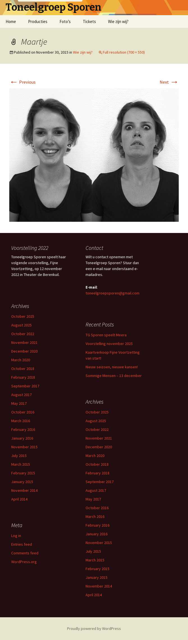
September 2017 (25, 385)
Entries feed (21, 544)
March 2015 (20, 464)
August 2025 (21, 325)
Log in (16, 535)
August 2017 (21, 394)
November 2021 (24, 342)
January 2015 (22, 481)
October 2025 (22, 316)
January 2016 (22, 438)
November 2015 (24, 446)
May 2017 (19, 403)
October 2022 (22, 333)
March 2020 (20, 359)
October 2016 (22, 412)
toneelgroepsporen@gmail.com (112, 293)
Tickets (89, 21)
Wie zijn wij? (118, 21)
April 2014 (19, 499)
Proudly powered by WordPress (94, 628)
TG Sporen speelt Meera (106, 334)
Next (169, 82)
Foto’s (65, 21)
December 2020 (24, 351)
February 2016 (23, 429)
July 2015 (19, 455)
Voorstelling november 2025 (109, 343)
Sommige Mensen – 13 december (114, 375)
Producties (37, 21)
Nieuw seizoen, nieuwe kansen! (112, 366)
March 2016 (20, 420)
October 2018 (22, 368)
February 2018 (23, 377)
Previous (22, 82)
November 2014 (24, 490)
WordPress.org (24, 561)
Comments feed (24, 553)
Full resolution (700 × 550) (124, 52)
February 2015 (23, 473)
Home (11, 21)
